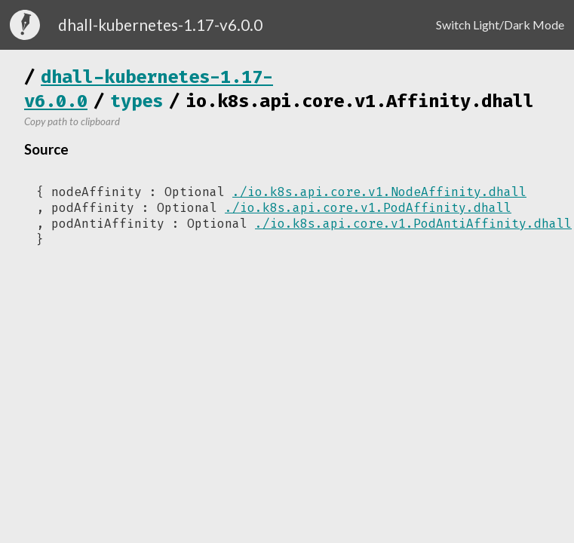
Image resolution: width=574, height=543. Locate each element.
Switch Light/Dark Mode (500, 24)
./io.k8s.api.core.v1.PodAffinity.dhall (368, 208)
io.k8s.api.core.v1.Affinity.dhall (360, 101)
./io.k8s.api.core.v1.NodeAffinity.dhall (379, 192)
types (136, 101)
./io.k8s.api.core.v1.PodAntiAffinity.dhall (413, 224)
